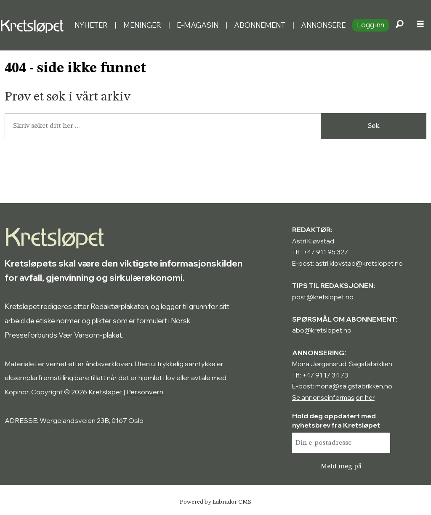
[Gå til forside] (34, 25)
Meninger (142, 25)
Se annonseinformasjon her (333, 397)
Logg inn (370, 24)
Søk (374, 125)
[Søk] (399, 25)
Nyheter (91, 25)
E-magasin (197, 25)
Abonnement (259, 25)
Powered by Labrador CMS (215, 502)
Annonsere (323, 25)
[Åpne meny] (420, 25)
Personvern (144, 392)
